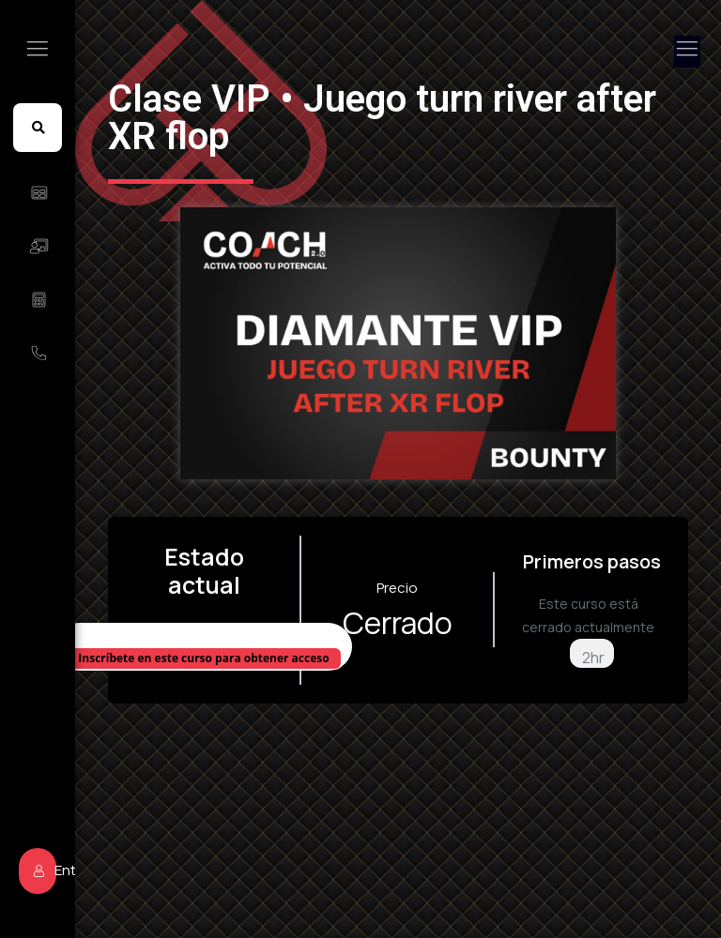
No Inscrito (204, 636)
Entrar (44, 870)
